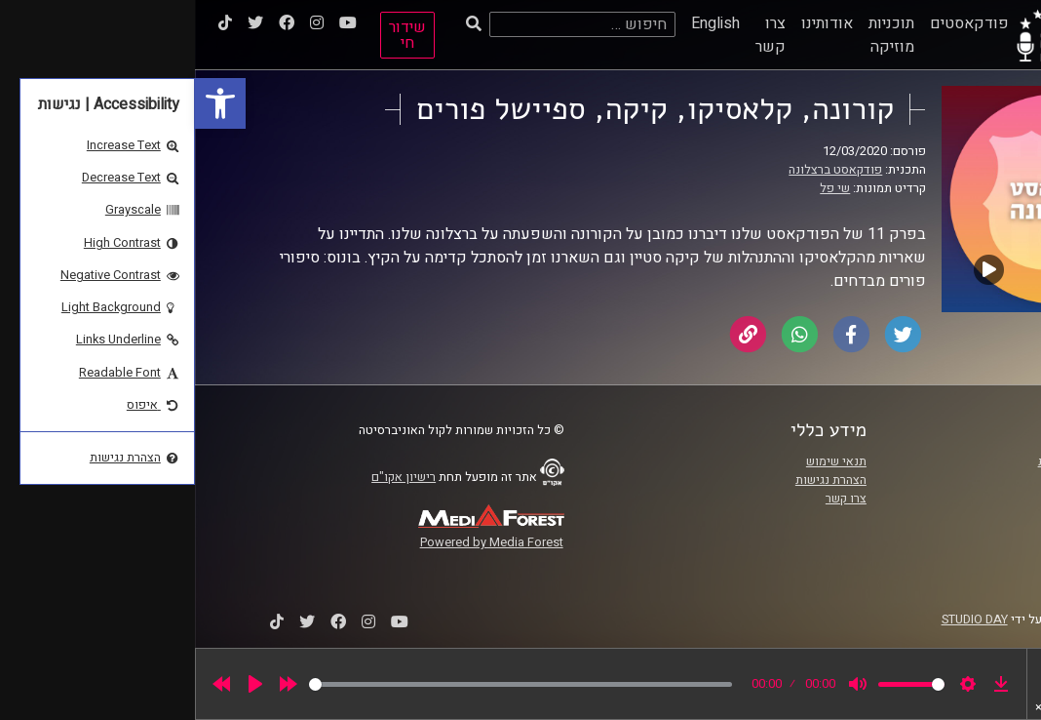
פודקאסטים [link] (774, 23)
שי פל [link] (640, 188)
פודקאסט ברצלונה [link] (640, 170)
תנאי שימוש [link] (641, 461)
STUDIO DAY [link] (780, 619)
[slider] (325, 684)
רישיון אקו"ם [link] (208, 477)
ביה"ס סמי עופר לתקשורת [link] (908, 461)
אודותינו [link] (632, 23)
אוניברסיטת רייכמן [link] (926, 480)
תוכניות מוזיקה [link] (696, 35)
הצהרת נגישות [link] (636, 480)
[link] (25, 103)
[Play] (60, 684)
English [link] (520, 23)
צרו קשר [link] (575, 35)
